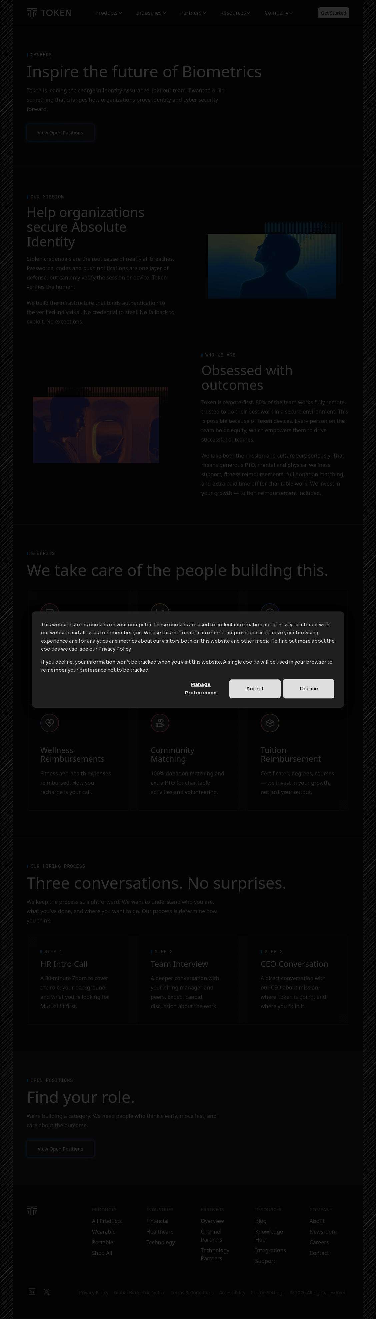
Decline (309, 689)
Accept (255, 689)
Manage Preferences (201, 689)
